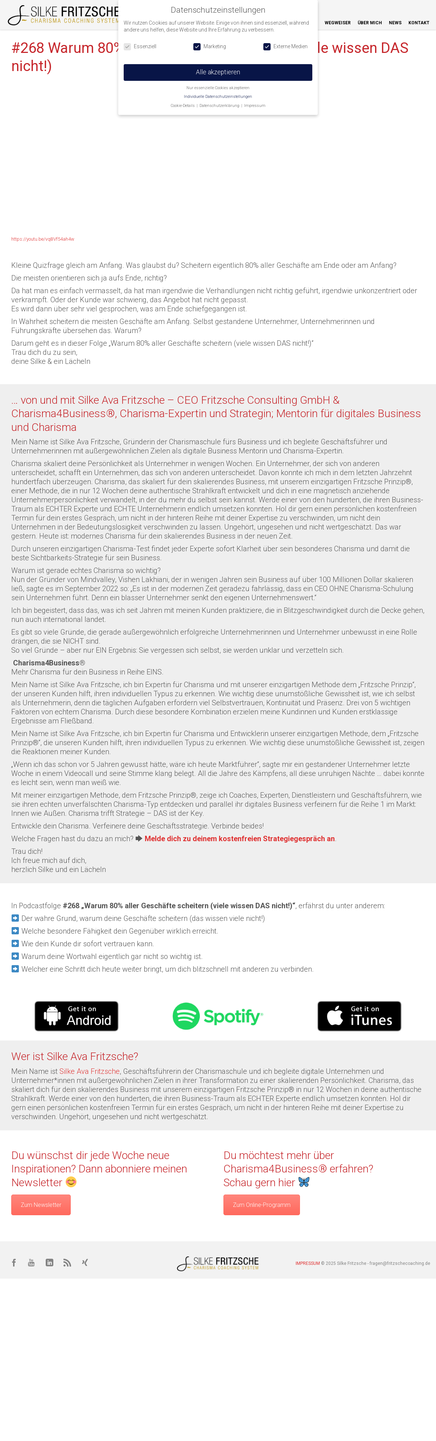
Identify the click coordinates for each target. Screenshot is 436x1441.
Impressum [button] (255, 105)
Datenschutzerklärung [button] (220, 105)
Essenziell (140, 46)
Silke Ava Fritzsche (89, 1071)
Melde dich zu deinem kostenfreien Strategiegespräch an (240, 838)
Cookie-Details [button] (183, 105)
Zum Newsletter (41, 1204)
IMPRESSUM (308, 1263)
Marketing (209, 46)
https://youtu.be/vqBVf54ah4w (42, 239)
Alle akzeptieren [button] (218, 72)
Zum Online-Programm (262, 1204)
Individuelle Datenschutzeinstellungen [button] (218, 96)
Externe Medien (285, 46)
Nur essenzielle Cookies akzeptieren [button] (218, 88)
